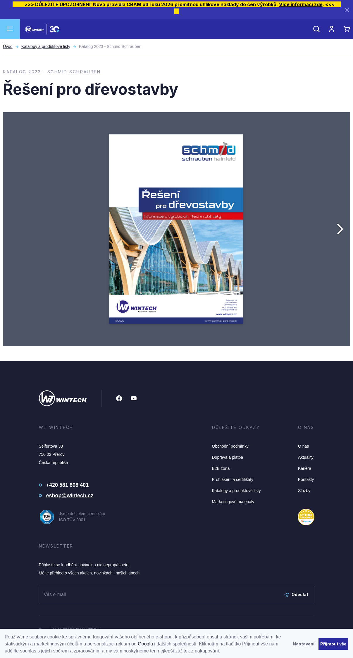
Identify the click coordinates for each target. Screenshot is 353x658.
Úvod (8, 46)
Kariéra (304, 468)
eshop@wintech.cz (70, 495)
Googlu (145, 643)
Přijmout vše (333, 643)
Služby (304, 490)
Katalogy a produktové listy (45, 46)
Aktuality (306, 457)
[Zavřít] (347, 10)
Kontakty (306, 479)
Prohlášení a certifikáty (233, 479)
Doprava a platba (227, 457)
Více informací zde (301, 4)
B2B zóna (221, 468)
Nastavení (303, 643)
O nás (303, 446)
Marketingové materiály (233, 501)
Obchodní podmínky (230, 446)
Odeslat (296, 594)
